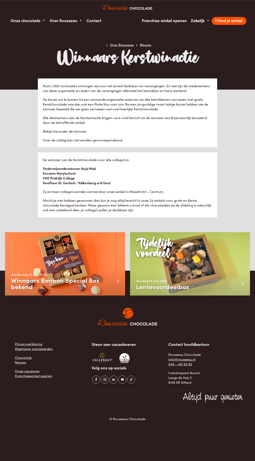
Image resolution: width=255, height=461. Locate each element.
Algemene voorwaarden (34, 348)
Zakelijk (200, 20)
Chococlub (23, 357)
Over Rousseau (66, 20)
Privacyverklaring (28, 344)
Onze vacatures (27, 371)
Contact (93, 20)
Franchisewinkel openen (33, 375)
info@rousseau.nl (181, 359)
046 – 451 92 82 (180, 364)
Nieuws (20, 362)
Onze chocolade (28, 20)
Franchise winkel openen (164, 20)
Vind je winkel (230, 20)
